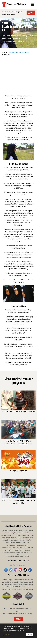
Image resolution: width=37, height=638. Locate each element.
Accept (30, 634)
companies (6, 584)
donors (27, 582)
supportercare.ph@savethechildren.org (19, 613)
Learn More (7, 634)
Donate (31, 13)
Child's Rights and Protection (19, 52)
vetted (30, 587)
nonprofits (5, 582)
